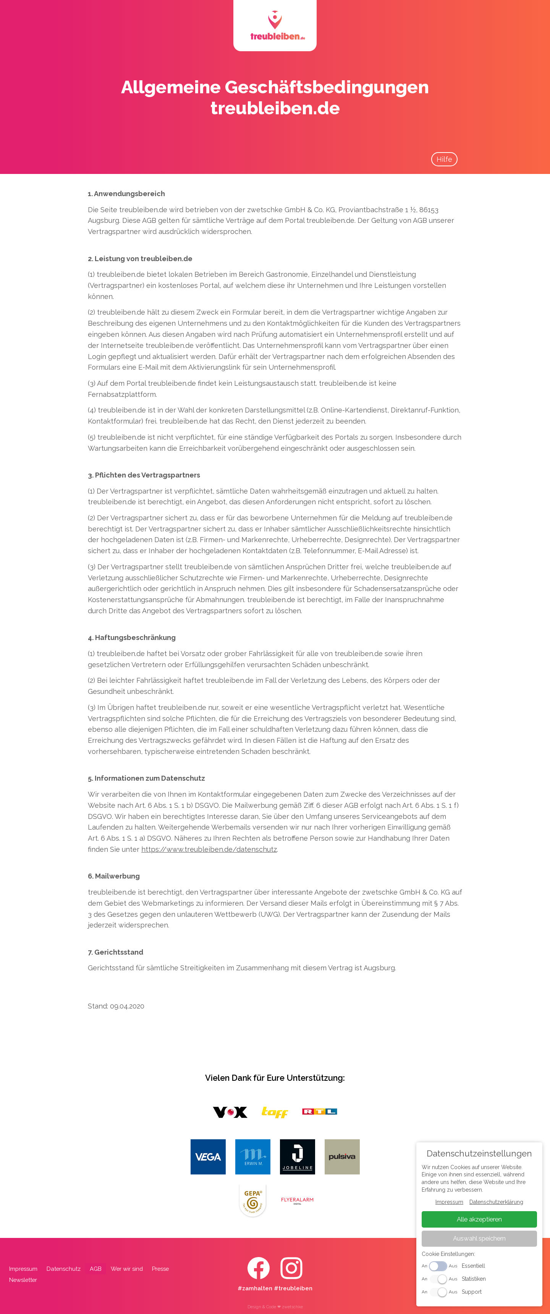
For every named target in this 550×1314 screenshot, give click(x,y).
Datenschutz (64, 1268)
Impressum (23, 1268)
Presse (160, 1268)
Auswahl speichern (479, 1238)
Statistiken (474, 1279)
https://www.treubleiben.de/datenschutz (209, 849)
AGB (96, 1268)
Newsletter (23, 1280)
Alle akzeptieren (479, 1219)
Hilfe (444, 159)
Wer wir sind (127, 1268)
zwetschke (292, 1306)
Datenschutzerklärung (496, 1202)
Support (472, 1292)
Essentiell (473, 1266)
